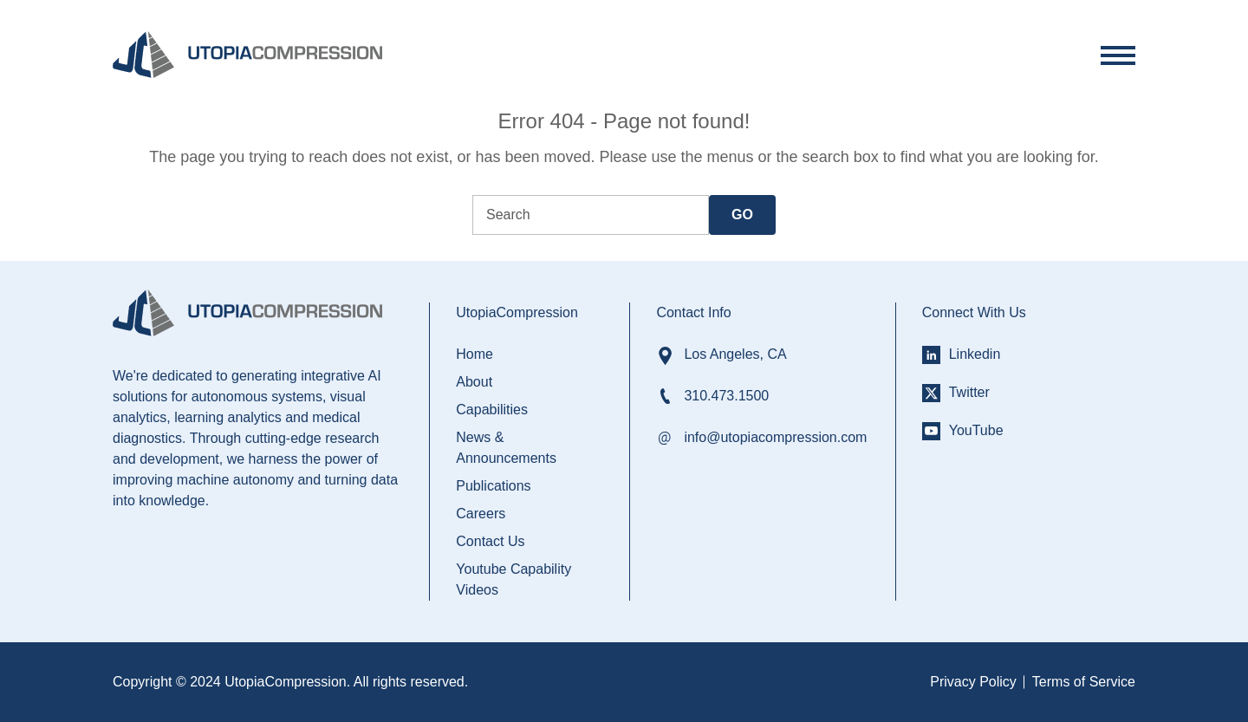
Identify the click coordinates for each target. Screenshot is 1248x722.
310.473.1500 (726, 395)
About (474, 381)
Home (474, 354)
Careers (480, 513)
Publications (493, 485)
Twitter (969, 392)
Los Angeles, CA (735, 354)
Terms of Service (1083, 681)
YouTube (976, 430)
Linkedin (975, 354)
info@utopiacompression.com (775, 437)
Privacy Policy (973, 681)
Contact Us (490, 541)
